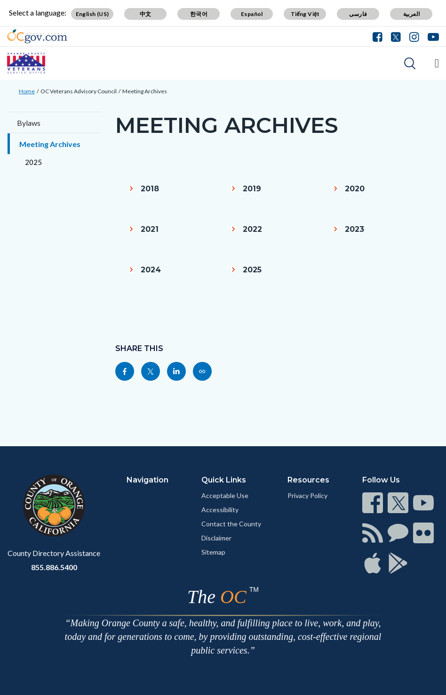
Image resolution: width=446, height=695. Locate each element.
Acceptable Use (224, 495)
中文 (145, 13)
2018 (150, 188)
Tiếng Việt (305, 13)
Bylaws (28, 122)
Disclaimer (216, 538)
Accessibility (220, 510)
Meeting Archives (144, 91)
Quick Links (223, 479)
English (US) (92, 13)
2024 (151, 269)
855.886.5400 (54, 567)
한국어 (198, 13)
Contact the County (231, 524)
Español (252, 13)
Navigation (147, 479)
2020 (355, 188)
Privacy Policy (307, 495)
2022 (252, 229)
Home (27, 91)
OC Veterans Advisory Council (78, 91)
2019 (252, 188)
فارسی (358, 13)
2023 (354, 229)
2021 (150, 229)
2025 (33, 162)
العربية (411, 13)
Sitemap (213, 552)
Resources (308, 479)
